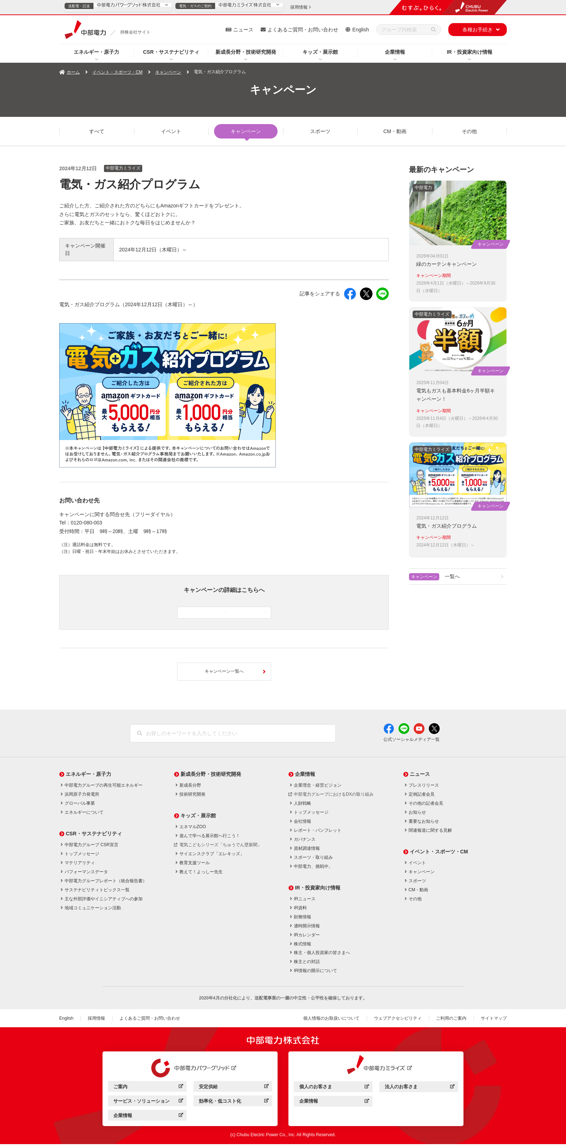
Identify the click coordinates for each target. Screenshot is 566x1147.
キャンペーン (168, 72)
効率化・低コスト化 (234, 1105)
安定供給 (234, 1090)
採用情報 (96, 1021)
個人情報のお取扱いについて (331, 1021)
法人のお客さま (419, 1091)
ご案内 (148, 1090)
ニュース (243, 29)
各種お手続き (477, 29)
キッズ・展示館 (320, 52)
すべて (96, 131)
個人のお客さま (334, 1091)
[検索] (433, 29)
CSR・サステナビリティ (171, 52)
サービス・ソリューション (148, 1105)
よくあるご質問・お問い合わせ (302, 29)
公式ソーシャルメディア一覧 (411, 742)
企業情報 (395, 52)
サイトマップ (494, 1021)
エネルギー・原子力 (96, 52)
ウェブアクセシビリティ (398, 1021)
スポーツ (320, 131)
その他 (469, 131)
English (360, 29)
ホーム (73, 72)
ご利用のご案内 (451, 1021)
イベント (171, 131)
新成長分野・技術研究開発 (245, 52)
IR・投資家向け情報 (469, 52)
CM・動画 (394, 131)
